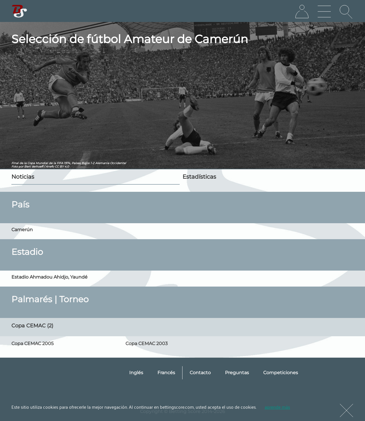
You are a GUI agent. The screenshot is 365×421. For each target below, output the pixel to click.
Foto (14, 166)
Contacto (200, 372)
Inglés (136, 372)
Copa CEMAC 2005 (32, 343)
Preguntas (237, 372)
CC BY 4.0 (62, 166)
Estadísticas (199, 176)
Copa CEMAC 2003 (146, 343)
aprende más (277, 407)
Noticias (22, 176)
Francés (166, 372)
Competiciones (280, 372)
